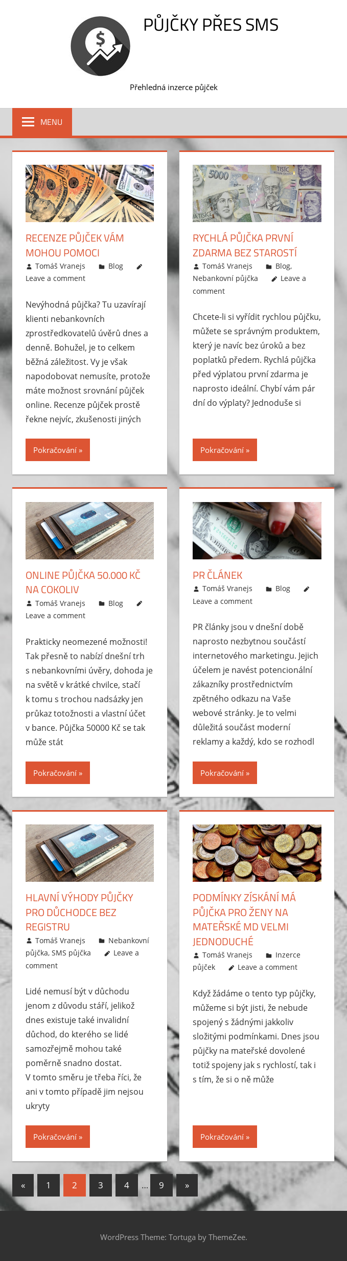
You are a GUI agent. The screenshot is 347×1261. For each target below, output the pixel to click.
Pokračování (55, 449)
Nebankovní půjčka (225, 278)
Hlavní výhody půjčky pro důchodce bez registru (79, 911)
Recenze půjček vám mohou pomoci (75, 245)
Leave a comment (55, 278)
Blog (115, 265)
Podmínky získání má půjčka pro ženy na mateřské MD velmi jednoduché (244, 918)
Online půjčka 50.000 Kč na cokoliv (83, 582)
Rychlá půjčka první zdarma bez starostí (245, 245)
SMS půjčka (71, 951)
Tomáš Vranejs (60, 265)
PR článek (217, 574)
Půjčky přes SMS (211, 24)
